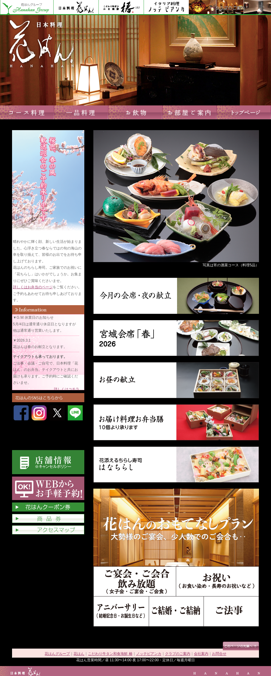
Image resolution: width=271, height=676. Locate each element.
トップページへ (244, 112)
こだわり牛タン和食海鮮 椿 (110, 654)
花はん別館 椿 (121, 7)
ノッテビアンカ (166, 7)
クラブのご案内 (230, 7)
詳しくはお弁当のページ (33, 287)
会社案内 (201, 654)
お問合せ (219, 654)
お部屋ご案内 (190, 112)
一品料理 (81, 112)
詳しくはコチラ (66, 389)
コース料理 (27, 112)
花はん (75, 7)
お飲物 (135, 112)
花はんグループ (26, 7)
